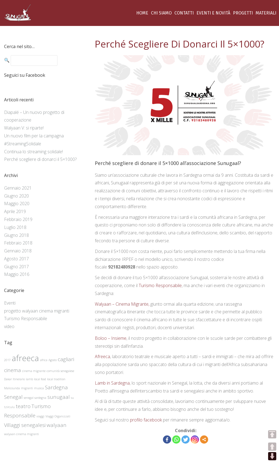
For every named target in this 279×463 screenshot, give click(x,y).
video (9, 326)
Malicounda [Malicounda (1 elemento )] (12, 388)
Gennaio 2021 (18, 188)
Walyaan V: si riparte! (24, 128)
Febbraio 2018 (18, 243)
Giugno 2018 (16, 235)
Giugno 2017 (16, 267)
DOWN (272, 456)
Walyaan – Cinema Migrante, (122, 304)
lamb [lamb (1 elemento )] (29, 379)
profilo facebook (145, 420)
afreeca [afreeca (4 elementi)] (25, 358)
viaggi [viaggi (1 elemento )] (40, 416)
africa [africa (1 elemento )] (43, 360)
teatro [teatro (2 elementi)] (23, 406)
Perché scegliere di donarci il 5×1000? (40, 159)
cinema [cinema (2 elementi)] (12, 370)
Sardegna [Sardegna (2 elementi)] (56, 387)
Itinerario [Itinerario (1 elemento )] (19, 379)
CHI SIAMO (161, 13)
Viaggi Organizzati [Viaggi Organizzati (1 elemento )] (58, 416)
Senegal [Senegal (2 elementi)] (13, 396)
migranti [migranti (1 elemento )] (27, 388)
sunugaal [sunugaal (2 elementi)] (58, 396)
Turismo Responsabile (160, 285)
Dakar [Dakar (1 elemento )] (8, 379)
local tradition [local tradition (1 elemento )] (56, 379)
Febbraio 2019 (18, 219)
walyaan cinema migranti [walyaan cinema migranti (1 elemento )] (21, 434)
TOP (272, 434)
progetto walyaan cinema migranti (36, 311)
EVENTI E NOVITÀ (213, 13)
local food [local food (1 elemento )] (40, 379)
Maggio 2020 (16, 203)
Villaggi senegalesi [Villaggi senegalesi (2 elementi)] (25, 425)
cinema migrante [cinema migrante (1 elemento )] (34, 371)
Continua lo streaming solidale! (33, 152)
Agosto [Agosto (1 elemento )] (52, 360)
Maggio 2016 (16, 274)
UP (272, 447)
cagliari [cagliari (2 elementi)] (66, 359)
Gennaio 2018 (18, 251)
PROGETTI (243, 13)
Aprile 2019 (15, 211)
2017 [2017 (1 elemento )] (7, 360)
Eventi (10, 303)
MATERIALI (266, 13)
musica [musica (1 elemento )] (39, 388)
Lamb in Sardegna (112, 383)
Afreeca (102, 356)
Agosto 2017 (16, 259)
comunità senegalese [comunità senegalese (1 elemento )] (60, 371)
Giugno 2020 (16, 196)
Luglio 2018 (15, 227)
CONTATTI (184, 13)
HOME (142, 13)
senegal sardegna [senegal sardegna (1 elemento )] (35, 398)
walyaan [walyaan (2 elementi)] (56, 425)
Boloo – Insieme (110, 338)
